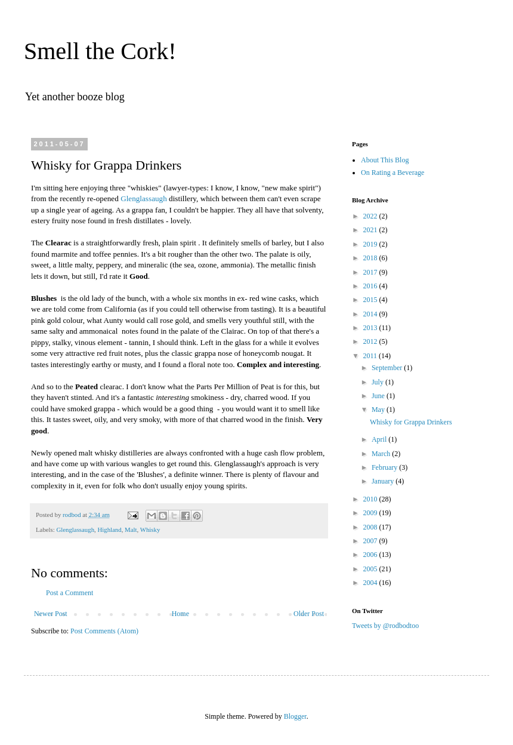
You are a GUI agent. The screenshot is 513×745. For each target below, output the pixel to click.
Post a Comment (69, 593)
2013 (371, 328)
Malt (131, 529)
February (385, 467)
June (379, 396)
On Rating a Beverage (392, 172)
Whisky (150, 529)
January (383, 481)
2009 (371, 513)
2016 (371, 286)
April (380, 439)
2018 (371, 258)
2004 (371, 582)
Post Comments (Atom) (104, 631)
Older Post (308, 613)
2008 (371, 527)
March (382, 454)
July (378, 382)
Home (180, 613)
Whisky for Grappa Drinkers (411, 422)
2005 (371, 569)
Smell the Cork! (100, 51)
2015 (371, 299)
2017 (371, 272)
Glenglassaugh (143, 198)
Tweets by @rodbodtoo (385, 625)
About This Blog (385, 160)
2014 (371, 314)
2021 (371, 230)
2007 (371, 541)
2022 (371, 216)
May (379, 409)
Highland (109, 529)
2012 (371, 341)
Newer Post (50, 613)
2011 (371, 356)
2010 (371, 499)
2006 (371, 554)
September (388, 368)
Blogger (295, 716)
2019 (371, 244)
